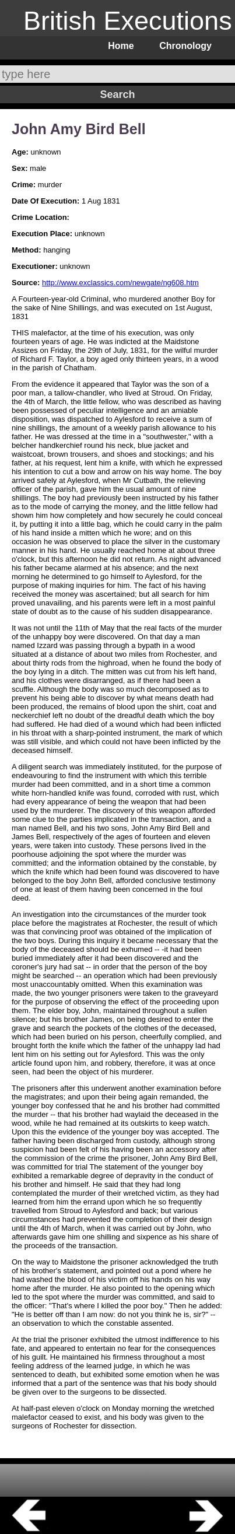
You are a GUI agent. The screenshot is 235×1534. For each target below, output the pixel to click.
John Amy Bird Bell (79, 129)
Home (121, 46)
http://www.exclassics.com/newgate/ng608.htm (120, 282)
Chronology (185, 46)
